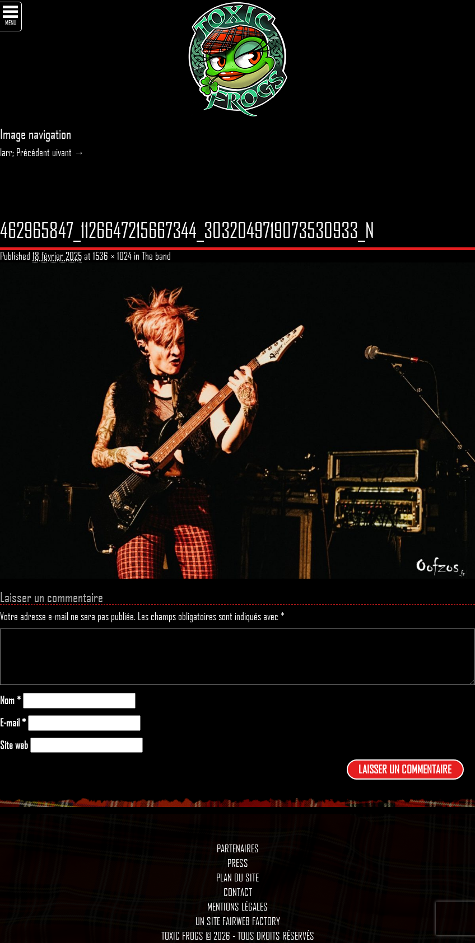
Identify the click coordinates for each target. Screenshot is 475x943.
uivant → (68, 152)
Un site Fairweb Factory (237, 921)
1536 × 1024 (112, 256)
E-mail (13, 723)
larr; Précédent (25, 152)
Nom (10, 700)
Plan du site (237, 877)
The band (156, 256)
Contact (237, 892)
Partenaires (238, 848)
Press (237, 863)
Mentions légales (237, 906)
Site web (14, 745)
